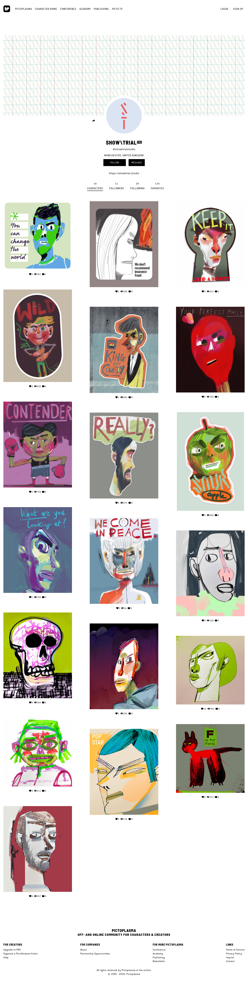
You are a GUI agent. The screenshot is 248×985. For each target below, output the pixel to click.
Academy (85, 9)
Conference (68, 9)
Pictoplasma (23, 9)
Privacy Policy (234, 953)
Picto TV (117, 9)
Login (224, 9)
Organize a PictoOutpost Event (20, 953)
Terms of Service (235, 949)
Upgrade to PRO (12, 949)
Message (136, 162)
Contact (230, 961)
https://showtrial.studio (124, 173)
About (83, 949)
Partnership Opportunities (95, 953)
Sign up (238, 9)
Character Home (46, 9)
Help (6, 957)
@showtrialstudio (124, 149)
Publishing (101, 9)
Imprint (230, 957)
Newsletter (159, 961)
